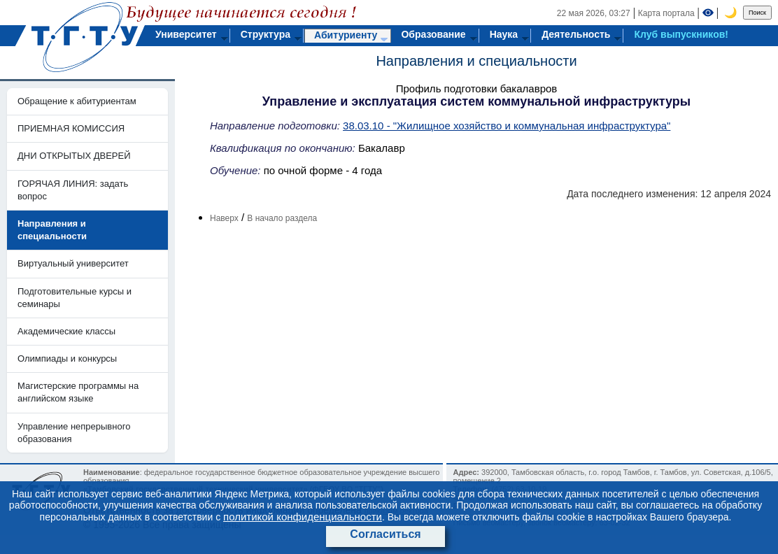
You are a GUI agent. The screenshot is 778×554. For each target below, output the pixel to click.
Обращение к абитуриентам (76, 101)
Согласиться (385, 534)
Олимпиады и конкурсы (67, 358)
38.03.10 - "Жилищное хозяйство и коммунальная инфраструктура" (506, 126)
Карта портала (666, 13)
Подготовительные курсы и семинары (74, 297)
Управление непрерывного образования (73, 432)
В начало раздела (282, 218)
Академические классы (66, 331)
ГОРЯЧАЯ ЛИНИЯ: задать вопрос (72, 189)
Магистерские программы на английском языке (78, 392)
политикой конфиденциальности (302, 517)
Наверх (224, 218)
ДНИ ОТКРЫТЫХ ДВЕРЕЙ (74, 155)
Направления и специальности (476, 61)
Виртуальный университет (73, 263)
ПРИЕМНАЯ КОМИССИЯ (71, 128)
